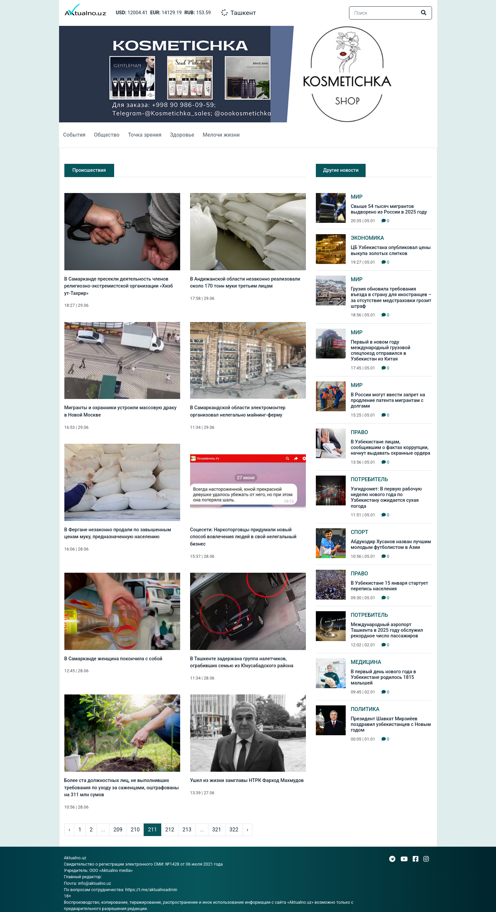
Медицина (366, 662)
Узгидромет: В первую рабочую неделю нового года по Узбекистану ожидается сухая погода (386, 497)
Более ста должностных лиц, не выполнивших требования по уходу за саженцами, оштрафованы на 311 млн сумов (121, 788)
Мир (357, 197)
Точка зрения (145, 135)
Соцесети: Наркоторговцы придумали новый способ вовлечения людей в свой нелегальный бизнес (243, 537)
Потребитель (369, 479)
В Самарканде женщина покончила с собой (113, 659)
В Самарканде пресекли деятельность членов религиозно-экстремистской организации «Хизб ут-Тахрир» (118, 286)
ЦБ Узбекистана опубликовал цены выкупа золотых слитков (391, 250)
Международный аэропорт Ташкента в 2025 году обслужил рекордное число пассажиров (387, 630)
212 (169, 829)
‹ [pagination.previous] (69, 829)
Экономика (367, 238)
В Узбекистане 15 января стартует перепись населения (389, 586)
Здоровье (182, 135)
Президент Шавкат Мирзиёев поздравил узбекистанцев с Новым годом (391, 724)
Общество (106, 135)
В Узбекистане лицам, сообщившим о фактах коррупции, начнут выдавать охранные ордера (390, 447)
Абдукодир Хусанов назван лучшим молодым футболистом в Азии (391, 544)
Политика (365, 709)
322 (234, 829)
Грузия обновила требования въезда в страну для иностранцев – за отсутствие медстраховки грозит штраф (391, 297)
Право (359, 432)
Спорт (359, 532)
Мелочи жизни (221, 135)
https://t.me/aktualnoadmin (151, 889)
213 (186, 829)
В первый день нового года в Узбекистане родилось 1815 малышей (383, 677)
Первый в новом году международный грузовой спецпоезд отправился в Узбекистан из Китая (380, 350)
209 (117, 829)
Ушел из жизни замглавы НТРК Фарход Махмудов (247, 780)
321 (216, 829)
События (74, 135)
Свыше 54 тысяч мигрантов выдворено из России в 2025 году (389, 209)
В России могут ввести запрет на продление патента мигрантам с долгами (388, 400)
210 (135, 829)
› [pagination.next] (247, 829)
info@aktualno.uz (94, 883)
